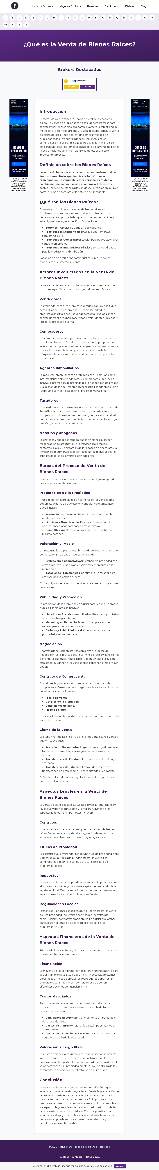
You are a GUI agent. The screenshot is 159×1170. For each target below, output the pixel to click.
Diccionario (111, 6)
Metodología (92, 1157)
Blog (143, 6)
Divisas (129, 6)
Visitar (71, 87)
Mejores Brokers (70, 6)
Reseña (87, 87)
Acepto (119, 1166)
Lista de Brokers (42, 6)
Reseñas (92, 6)
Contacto (76, 1157)
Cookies (64, 1157)
